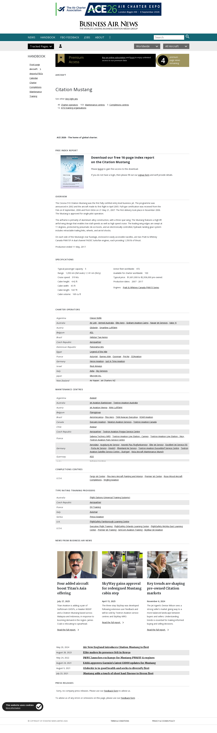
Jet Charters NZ (108, 380)
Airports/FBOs (36, 73)
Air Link (93, 322)
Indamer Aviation (98, 461)
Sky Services (102, 370)
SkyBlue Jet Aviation (153, 529)
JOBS (87, 37)
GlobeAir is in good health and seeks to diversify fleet (116, 668)
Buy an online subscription (114, 57)
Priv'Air (126, 356)
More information (13, 708)
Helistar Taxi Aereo (99, 337)
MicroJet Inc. (95, 375)
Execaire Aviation (98, 422)
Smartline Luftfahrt (108, 327)
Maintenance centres (95, 104)
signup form (143, 175)
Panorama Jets (97, 346)
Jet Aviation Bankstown (101, 402)
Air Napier (94, 380)
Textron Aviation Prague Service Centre (121, 431)
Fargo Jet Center (97, 476)
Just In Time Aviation (115, 361)
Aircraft (34, 69)
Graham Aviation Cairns (137, 322)
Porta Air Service (99, 448)
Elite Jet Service (156, 444)
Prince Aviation (97, 516)
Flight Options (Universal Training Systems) (110, 497)
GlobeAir (94, 327)
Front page (35, 64)
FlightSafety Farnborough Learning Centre (109, 521)
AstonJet (94, 356)
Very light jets (71, 98)
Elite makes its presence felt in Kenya (106, 652)
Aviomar (94, 511)
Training (33, 96)
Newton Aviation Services (120, 422)
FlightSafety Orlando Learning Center (131, 526)
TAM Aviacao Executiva (127, 417)
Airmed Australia (106, 322)
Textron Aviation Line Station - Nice (167, 436)
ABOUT (99, 37)
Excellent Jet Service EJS (176, 444)
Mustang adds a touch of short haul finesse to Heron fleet (118, 673)
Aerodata (94, 444)
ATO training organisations (73, 107)
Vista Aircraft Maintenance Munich (147, 451)
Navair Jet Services (159, 322)
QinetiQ (111, 448)
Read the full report (68, 629)
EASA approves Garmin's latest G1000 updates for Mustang (119, 662)
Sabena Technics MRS (100, 436)
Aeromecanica (96, 417)
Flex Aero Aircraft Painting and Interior (125, 476)
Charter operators (69, 104)
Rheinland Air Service (127, 448)
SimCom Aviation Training (130, 529)
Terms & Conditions (120, 721)
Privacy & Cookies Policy (163, 721)
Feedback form (111, 690)
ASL (91, 332)
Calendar (34, 78)
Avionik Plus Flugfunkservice (134, 444)
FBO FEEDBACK (69, 37)
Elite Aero (120, 322)
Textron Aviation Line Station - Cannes (130, 436)
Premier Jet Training (107, 529)
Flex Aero (109, 417)
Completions (35, 87)
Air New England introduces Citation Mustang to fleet (116, 647)
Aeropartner (95, 342)
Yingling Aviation (111, 479)
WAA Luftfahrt (115, 407)
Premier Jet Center (153, 476)
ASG (92, 456)
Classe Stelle (96, 318)
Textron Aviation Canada (145, 422)
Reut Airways (96, 366)
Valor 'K (173, 322)
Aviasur (93, 426)
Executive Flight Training (101, 526)
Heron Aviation (97, 361)
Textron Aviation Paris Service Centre (107, 439)
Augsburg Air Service (109, 444)
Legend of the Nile (98, 351)
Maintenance (36, 91)
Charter (33, 82)
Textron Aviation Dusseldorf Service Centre (158, 448)
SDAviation (136, 356)
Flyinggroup (95, 412)
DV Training (95, 507)
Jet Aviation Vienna (98, 407)
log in (132, 57)
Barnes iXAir (105, 356)
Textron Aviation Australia (125, 402)
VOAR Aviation (146, 417)
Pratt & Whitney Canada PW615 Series (141, 287)
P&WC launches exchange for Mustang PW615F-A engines (119, 657)
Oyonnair (117, 356)
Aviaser (93, 397)
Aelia (92, 370)
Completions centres (119, 104)
